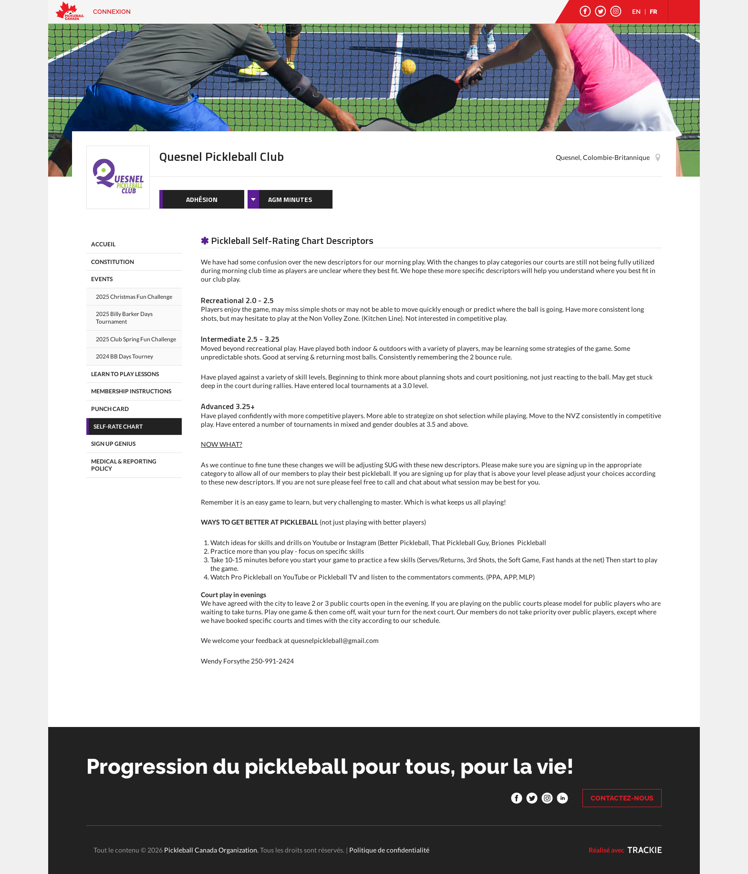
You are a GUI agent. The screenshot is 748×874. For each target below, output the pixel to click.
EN (636, 11)
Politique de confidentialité (389, 850)
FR (653, 11)
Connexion (112, 11)
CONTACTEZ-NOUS (622, 798)
